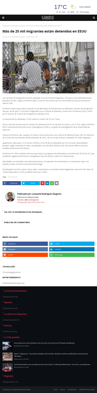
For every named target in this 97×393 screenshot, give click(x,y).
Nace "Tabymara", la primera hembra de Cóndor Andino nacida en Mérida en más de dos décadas (51, 355)
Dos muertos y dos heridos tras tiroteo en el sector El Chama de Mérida (44, 343)
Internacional (20, 26)
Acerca (62, 389)
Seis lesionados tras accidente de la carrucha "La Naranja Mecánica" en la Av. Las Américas (52, 364)
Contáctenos (72, 389)
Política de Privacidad (86, 389)
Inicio (55, 389)
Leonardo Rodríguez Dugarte (14, 37)
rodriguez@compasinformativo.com (31, 202)
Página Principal (8, 26)
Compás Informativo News (20, 389)
